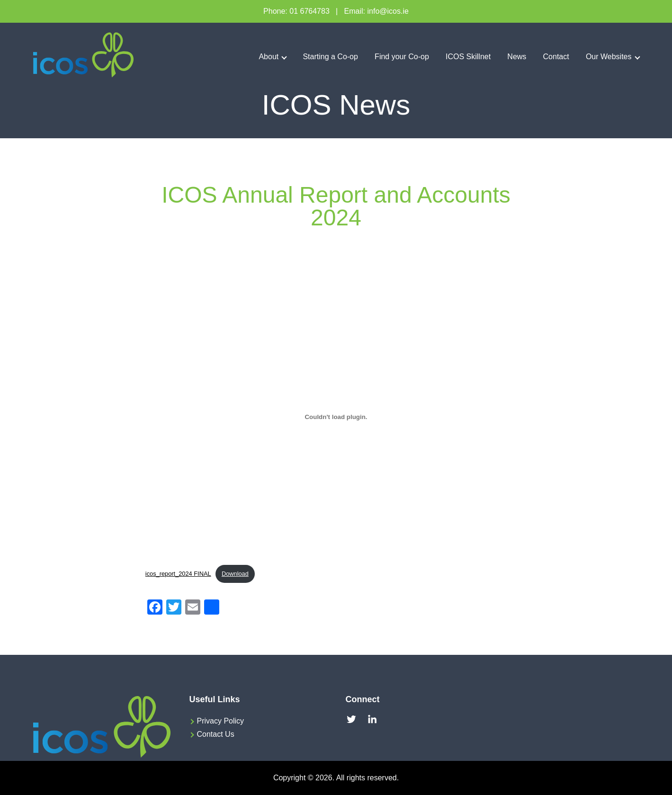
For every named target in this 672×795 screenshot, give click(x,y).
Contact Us (215, 734)
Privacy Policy (220, 721)
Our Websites (609, 57)
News (516, 57)
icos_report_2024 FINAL (178, 573)
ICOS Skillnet (468, 57)
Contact (556, 57)
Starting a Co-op (330, 57)
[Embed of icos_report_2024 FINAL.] (336, 417)
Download (235, 573)
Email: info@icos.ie (376, 11)
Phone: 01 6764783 (296, 11)
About (268, 57)
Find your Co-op (402, 57)
